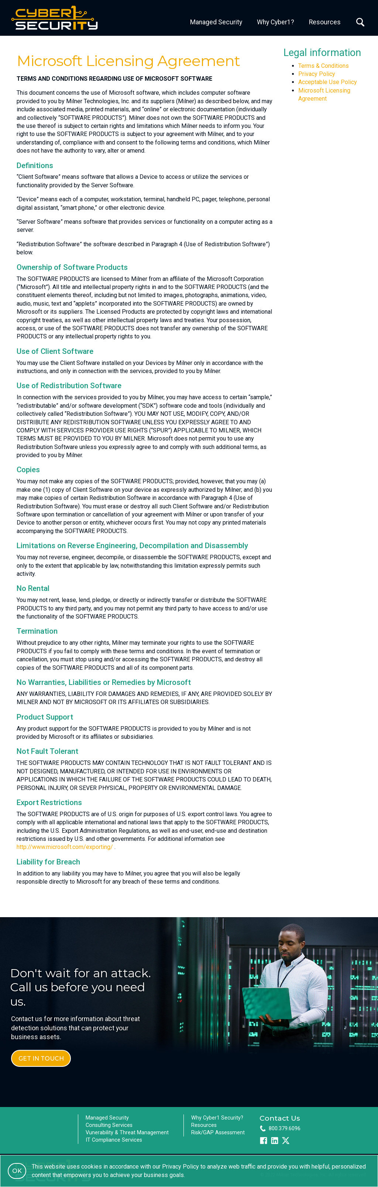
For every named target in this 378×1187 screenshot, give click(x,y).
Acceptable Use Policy (327, 82)
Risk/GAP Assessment (218, 1132)
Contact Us (280, 1118)
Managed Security (216, 22)
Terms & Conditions (323, 65)
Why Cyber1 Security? (217, 1118)
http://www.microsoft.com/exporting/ (65, 846)
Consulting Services (109, 1125)
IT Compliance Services (114, 1140)
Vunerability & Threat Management (127, 1132)
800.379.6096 (284, 1128)
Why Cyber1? (275, 22)
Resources (325, 22)
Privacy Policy (316, 73)
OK (17, 1170)
